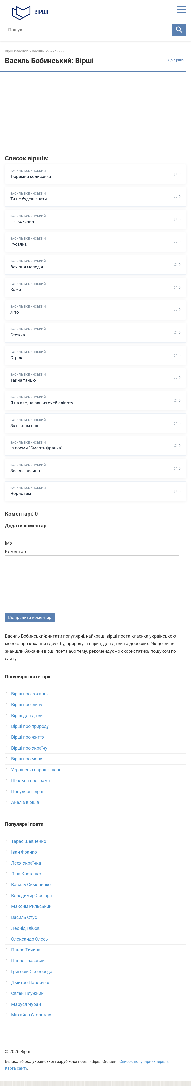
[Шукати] (179, 30)
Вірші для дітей (27, 721)
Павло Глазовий (28, 966)
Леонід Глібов (25, 933)
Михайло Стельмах (31, 1020)
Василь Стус (24, 922)
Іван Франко (24, 857)
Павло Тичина (25, 955)
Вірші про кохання (30, 699)
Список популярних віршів (144, 1067)
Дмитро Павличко (30, 988)
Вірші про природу (30, 731)
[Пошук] (87, 30)
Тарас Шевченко (28, 846)
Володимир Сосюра (31, 901)
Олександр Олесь (29, 944)
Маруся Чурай (26, 1009)
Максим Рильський (31, 912)
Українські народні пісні (35, 775)
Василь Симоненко (31, 890)
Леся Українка (26, 868)
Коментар (15, 556)
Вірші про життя (28, 742)
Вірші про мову (26, 764)
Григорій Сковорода (31, 977)
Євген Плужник (27, 998)
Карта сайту (16, 1073)
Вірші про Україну (29, 753)
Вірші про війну (26, 710)
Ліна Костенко (26, 879)
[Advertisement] (95, 114)
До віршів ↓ (177, 60)
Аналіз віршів (25, 807)
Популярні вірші (27, 796)
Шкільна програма (30, 786)
